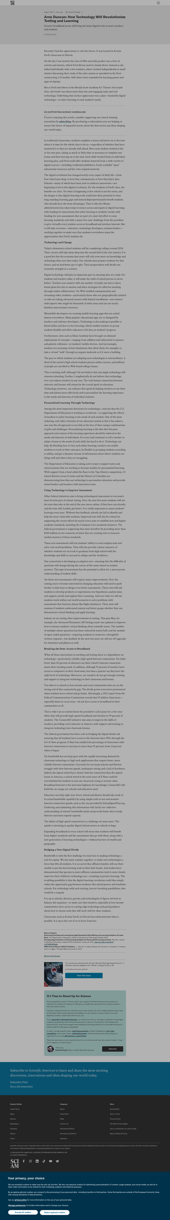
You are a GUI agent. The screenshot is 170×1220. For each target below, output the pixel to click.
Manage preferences (17, 1206)
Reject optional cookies (54, 1212)
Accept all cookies (23, 1212)
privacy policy (20, 1200)
